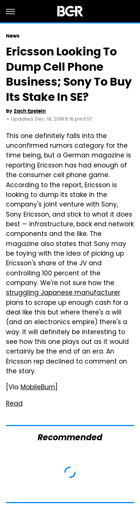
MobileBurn (37, 388)
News (12, 36)
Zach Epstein (30, 111)
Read (14, 404)
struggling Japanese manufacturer (63, 293)
